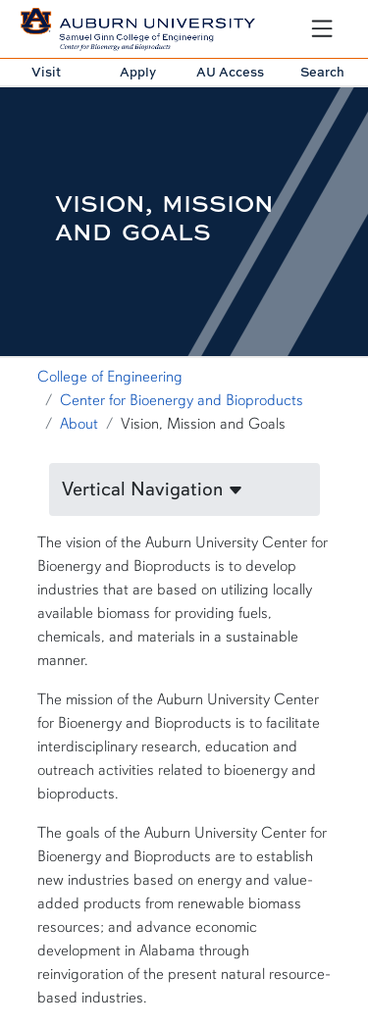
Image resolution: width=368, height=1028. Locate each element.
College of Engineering (110, 376)
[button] (184, 489)
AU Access (230, 71)
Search (322, 71)
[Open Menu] (321, 28)
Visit (46, 71)
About (79, 424)
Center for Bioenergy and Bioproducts (181, 400)
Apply (138, 71)
